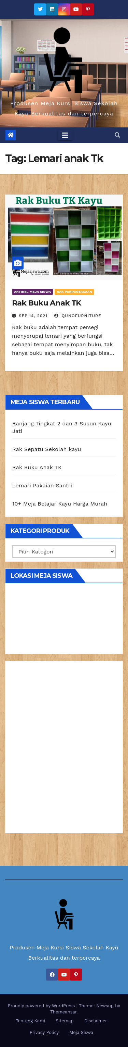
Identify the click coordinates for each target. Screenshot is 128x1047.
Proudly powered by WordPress (42, 1005)
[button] (117, 135)
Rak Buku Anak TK (46, 303)
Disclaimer (95, 1020)
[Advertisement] (64, 749)
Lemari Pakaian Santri (42, 485)
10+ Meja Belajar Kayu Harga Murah (59, 503)
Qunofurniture (77, 315)
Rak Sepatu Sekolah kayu (46, 449)
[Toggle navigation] (65, 135)
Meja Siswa (81, 1032)
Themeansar (63, 1011)
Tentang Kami (30, 1020)
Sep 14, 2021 (33, 315)
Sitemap (65, 1020)
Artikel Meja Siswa (32, 292)
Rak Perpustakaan (74, 292)
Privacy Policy (44, 1032)
